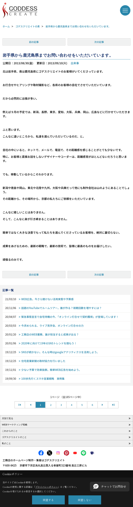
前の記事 (34, 42)
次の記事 (99, 42)
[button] (110, 486)
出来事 (75, 63)
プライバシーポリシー (46, 486)
